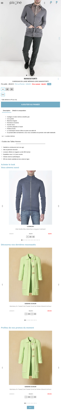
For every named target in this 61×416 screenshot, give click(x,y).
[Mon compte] (44, 3)
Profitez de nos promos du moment (17, 328)
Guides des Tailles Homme (11, 141)
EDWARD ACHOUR (30, 303)
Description (6, 110)
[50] (12, 89)
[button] (38, 3)
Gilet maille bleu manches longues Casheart (30, 229)
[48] (7, 89)
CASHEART (30, 226)
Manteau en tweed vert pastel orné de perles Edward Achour (30, 306)
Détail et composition (19, 110)
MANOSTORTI (30, 79)
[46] (3, 89)
